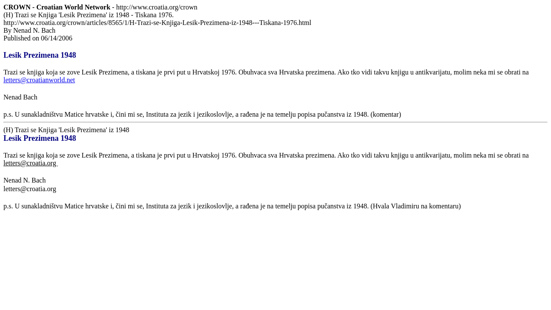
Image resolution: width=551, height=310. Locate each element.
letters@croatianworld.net (39, 80)
